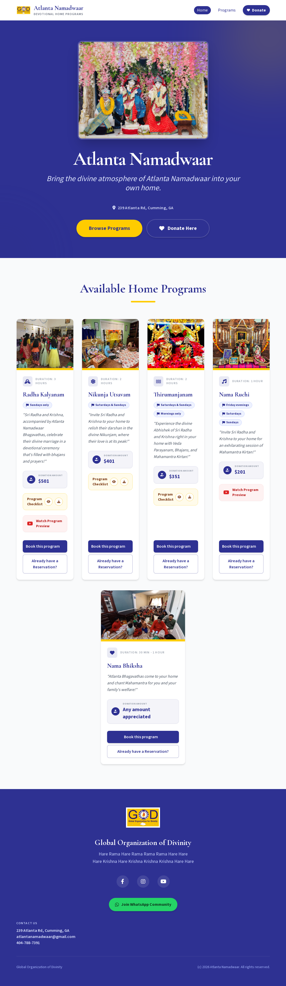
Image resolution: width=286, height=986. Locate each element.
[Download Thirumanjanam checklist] (190, 497)
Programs (227, 10)
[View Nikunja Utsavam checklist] (114, 482)
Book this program (45, 546)
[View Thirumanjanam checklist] (179, 497)
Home (202, 10)
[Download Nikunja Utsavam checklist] (124, 482)
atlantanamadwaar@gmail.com (45, 937)
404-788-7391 (28, 943)
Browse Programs (109, 228)
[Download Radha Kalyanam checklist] (59, 502)
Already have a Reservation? (45, 564)
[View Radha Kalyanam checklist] (48, 502)
